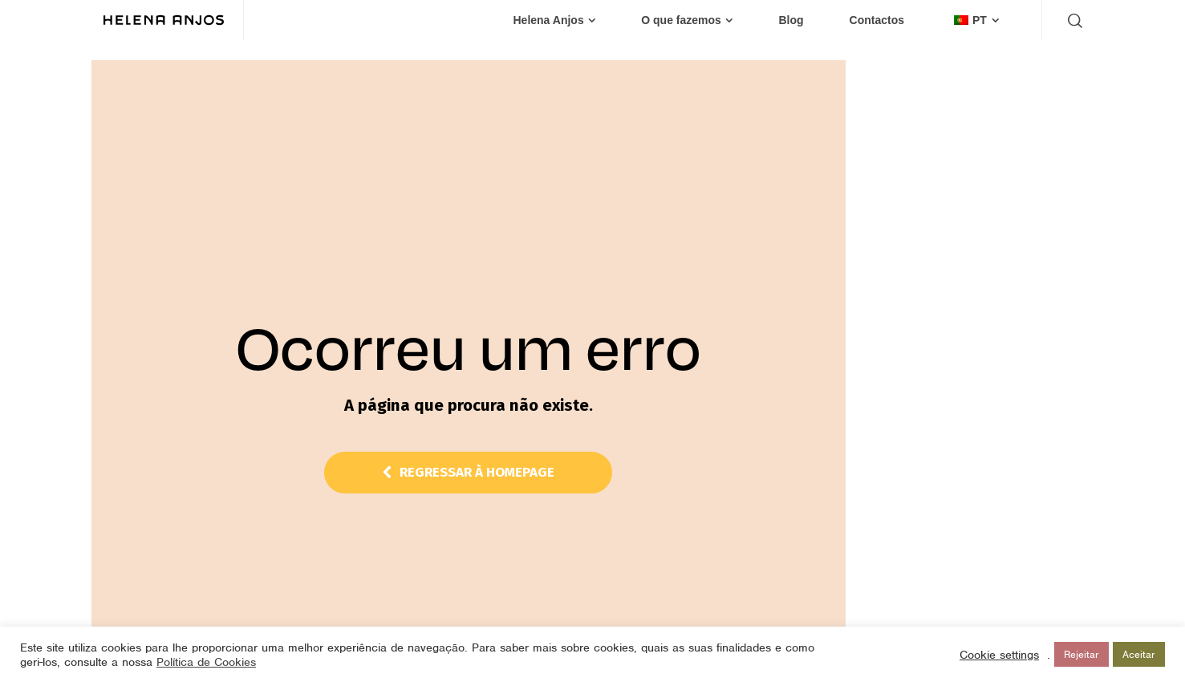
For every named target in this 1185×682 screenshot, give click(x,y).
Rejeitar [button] (1081, 654)
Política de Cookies (206, 662)
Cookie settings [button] (999, 654)
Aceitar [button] (1138, 654)
